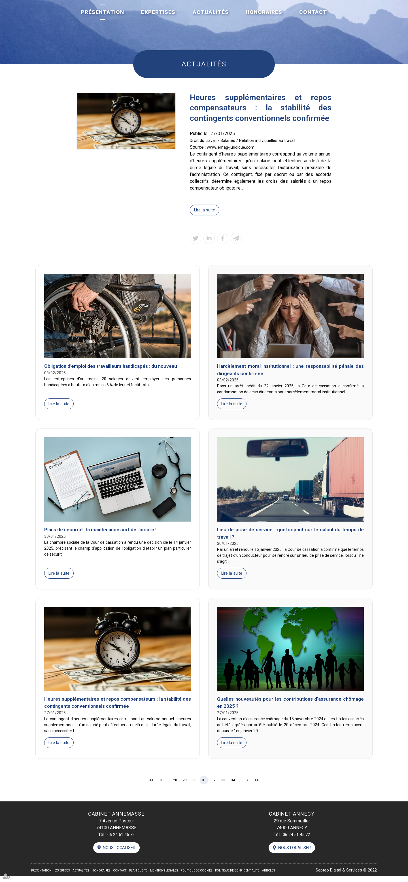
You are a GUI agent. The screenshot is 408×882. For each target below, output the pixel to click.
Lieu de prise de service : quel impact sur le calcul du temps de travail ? (290, 536)
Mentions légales (164, 876)
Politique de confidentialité (237, 876)
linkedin (396, 441)
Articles (268, 876)
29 (185, 785)
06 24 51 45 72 (121, 839)
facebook (396, 429)
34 (233, 785)
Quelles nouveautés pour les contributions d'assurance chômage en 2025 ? (290, 706)
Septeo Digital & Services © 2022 (343, 875)
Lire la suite (205, 210)
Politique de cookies (196, 876)
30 (194, 785)
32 (214, 785)
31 (204, 785)
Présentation (102, 12)
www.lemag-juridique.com (232, 147)
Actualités (211, 12)
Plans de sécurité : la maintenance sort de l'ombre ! (103, 532)
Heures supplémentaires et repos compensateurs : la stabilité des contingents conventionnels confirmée (117, 706)
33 (223, 785)
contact (396, 452)
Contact (313, 12)
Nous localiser (119, 853)
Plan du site (138, 876)
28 (175, 785)
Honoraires (264, 12)
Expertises (158, 12)
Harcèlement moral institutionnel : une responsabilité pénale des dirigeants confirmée (290, 371)
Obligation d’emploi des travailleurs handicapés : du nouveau (114, 367)
